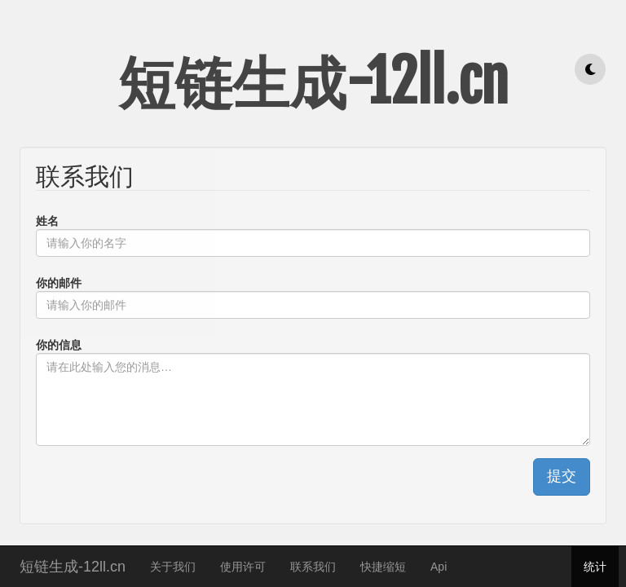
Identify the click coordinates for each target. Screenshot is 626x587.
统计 (595, 566)
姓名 (47, 220)
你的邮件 (59, 282)
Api (438, 566)
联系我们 (313, 566)
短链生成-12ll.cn (73, 564)
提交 (561, 476)
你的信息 (59, 344)
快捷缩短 (383, 566)
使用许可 (243, 566)
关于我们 (173, 566)
